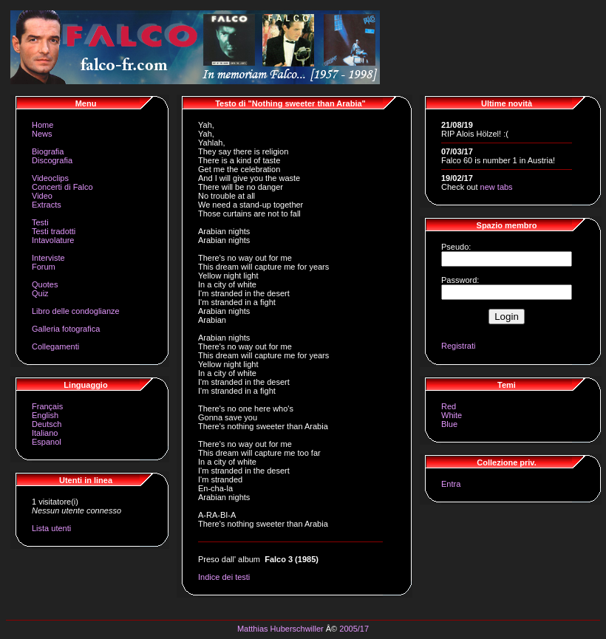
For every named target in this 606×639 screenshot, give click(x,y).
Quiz (40, 293)
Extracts (46, 204)
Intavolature (53, 240)
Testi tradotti (53, 231)
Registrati (458, 345)
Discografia (52, 160)
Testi (40, 222)
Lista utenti (51, 528)
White (451, 415)
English (45, 415)
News (42, 133)
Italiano (45, 432)
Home (42, 124)
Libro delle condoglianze (76, 311)
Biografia (48, 151)
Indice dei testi (224, 577)
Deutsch (46, 424)
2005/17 (354, 628)
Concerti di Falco (62, 186)
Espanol (46, 441)
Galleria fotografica (66, 328)
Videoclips (50, 178)
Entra (450, 483)
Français (47, 406)
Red (448, 406)
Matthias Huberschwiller (280, 628)
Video (42, 195)
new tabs (496, 186)
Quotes (45, 284)
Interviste (48, 257)
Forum (43, 266)
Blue (449, 424)
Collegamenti (55, 346)
